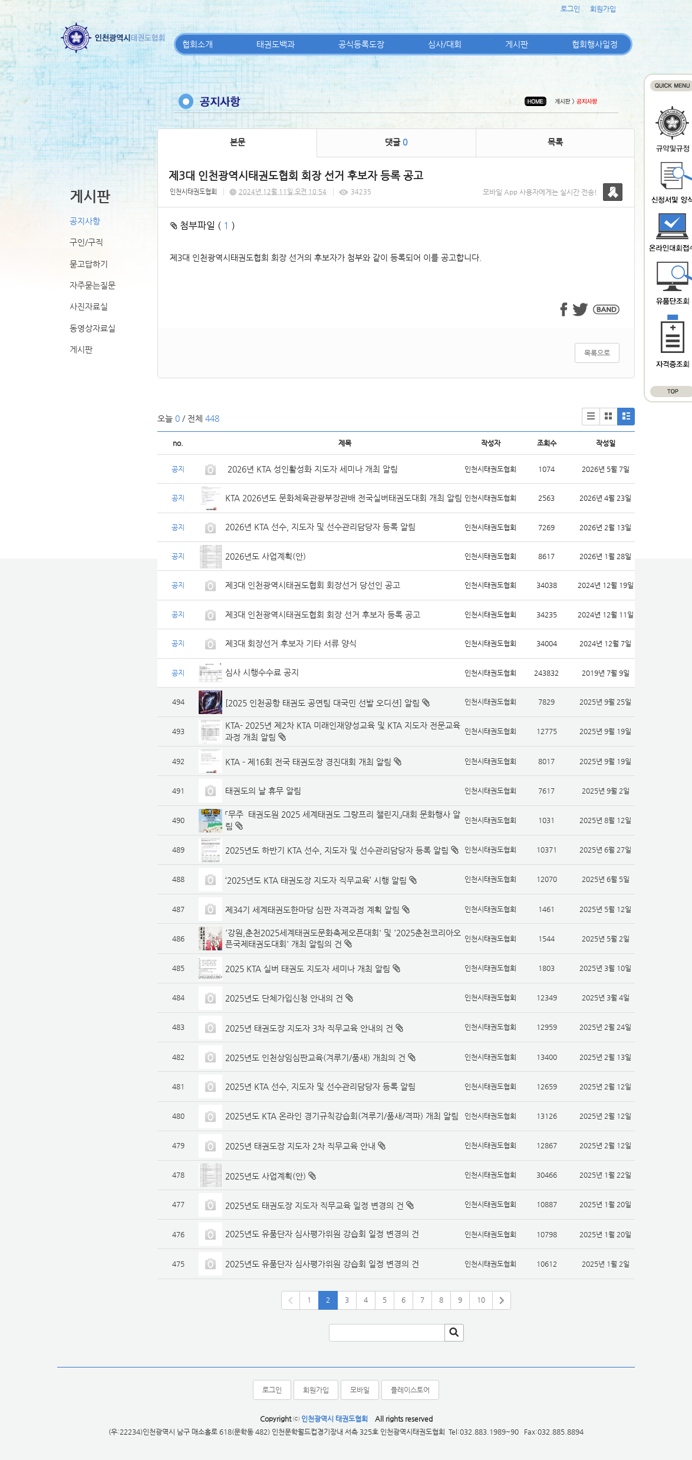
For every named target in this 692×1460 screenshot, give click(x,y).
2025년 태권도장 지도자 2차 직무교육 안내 (300, 1146)
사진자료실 (89, 306)
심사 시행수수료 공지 (262, 672)
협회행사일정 (595, 44)
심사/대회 (445, 44)
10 (481, 1300)
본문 (237, 142)
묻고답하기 (89, 264)
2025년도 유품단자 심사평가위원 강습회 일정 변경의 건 (322, 1233)
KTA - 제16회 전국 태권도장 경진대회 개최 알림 (308, 762)
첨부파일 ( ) (202, 225)
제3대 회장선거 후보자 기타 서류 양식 (291, 643)
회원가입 (603, 9)
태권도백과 (275, 44)
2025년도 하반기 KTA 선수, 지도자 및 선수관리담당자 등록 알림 (337, 850)
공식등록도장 (361, 44)
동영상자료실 (93, 328)
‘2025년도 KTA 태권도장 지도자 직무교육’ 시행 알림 (316, 880)
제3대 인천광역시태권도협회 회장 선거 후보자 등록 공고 (322, 614)
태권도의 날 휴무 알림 (263, 790)
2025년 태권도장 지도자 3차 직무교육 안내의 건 (309, 1028)
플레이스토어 (410, 1390)
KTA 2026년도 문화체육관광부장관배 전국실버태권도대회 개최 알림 (343, 498)
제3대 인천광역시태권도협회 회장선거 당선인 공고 (312, 585)
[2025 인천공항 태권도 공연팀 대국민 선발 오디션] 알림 (322, 703)
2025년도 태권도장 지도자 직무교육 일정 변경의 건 (314, 1205)
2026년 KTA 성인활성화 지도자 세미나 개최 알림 (311, 469)
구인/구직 (86, 242)
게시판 (516, 44)
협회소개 (197, 44)
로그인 (570, 9)
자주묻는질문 (93, 285)
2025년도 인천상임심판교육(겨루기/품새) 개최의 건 (315, 1057)
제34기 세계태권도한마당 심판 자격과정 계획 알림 (312, 909)
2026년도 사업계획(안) (265, 556)
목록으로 (597, 353)
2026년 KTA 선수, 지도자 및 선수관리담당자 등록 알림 (320, 526)
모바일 (360, 1390)
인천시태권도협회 (193, 192)
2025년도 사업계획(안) (265, 1176)
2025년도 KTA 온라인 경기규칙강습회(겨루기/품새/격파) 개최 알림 (342, 1116)
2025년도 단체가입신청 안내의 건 (284, 998)
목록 (555, 142)
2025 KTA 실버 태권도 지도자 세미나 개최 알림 (307, 968)
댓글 (396, 142)
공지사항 (85, 221)
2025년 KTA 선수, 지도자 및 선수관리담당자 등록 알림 (320, 1086)
